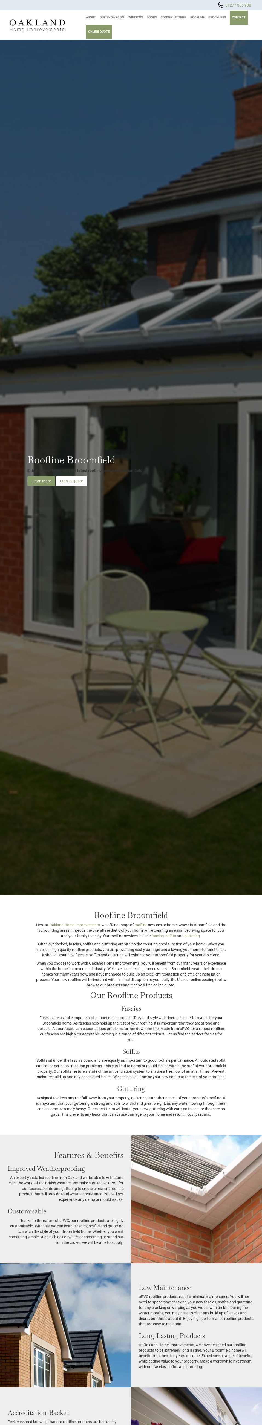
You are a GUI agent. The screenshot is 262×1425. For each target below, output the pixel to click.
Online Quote (99, 31)
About (91, 17)
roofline (140, 925)
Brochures (217, 17)
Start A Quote (71, 481)
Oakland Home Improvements (74, 925)
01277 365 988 (238, 5)
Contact (239, 17)
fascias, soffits (163, 936)
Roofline (197, 17)
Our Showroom (112, 17)
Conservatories (173, 17)
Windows (135, 17)
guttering (192, 936)
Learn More (41, 481)
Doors (152, 17)
